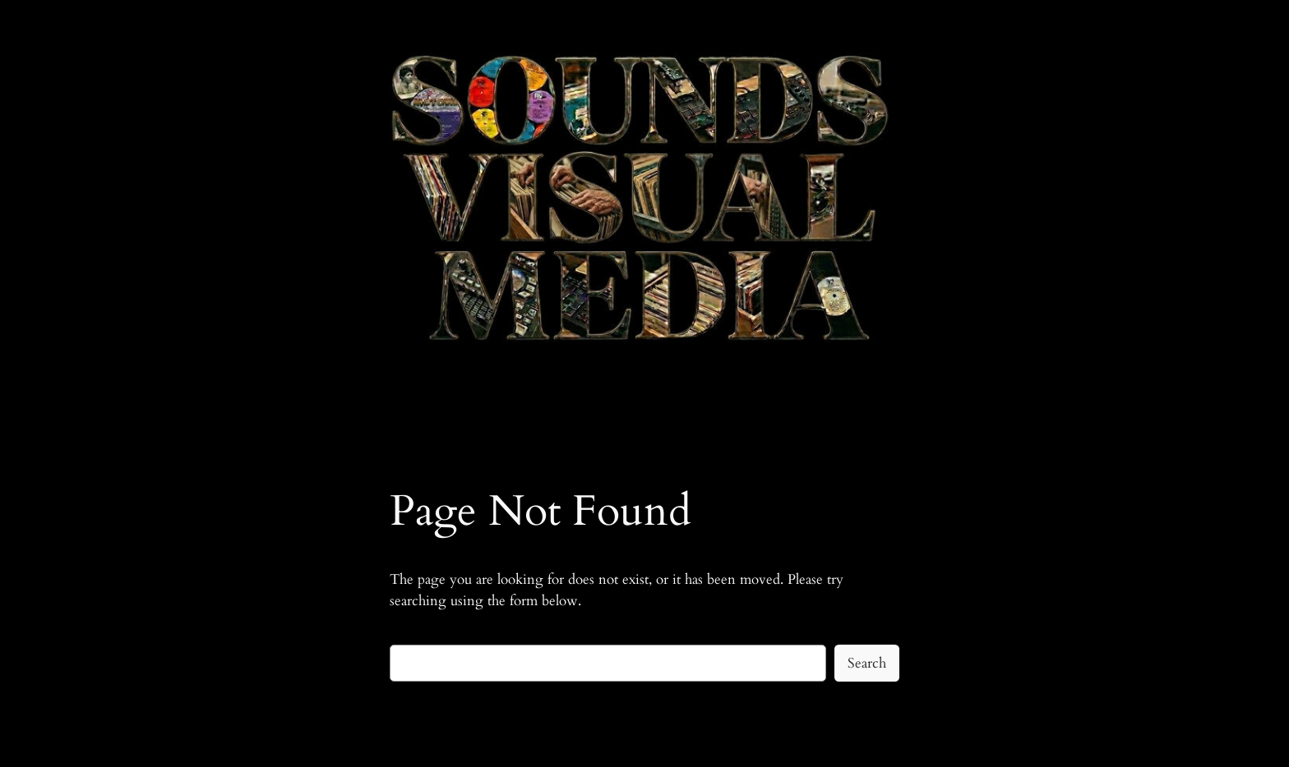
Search (867, 663)
